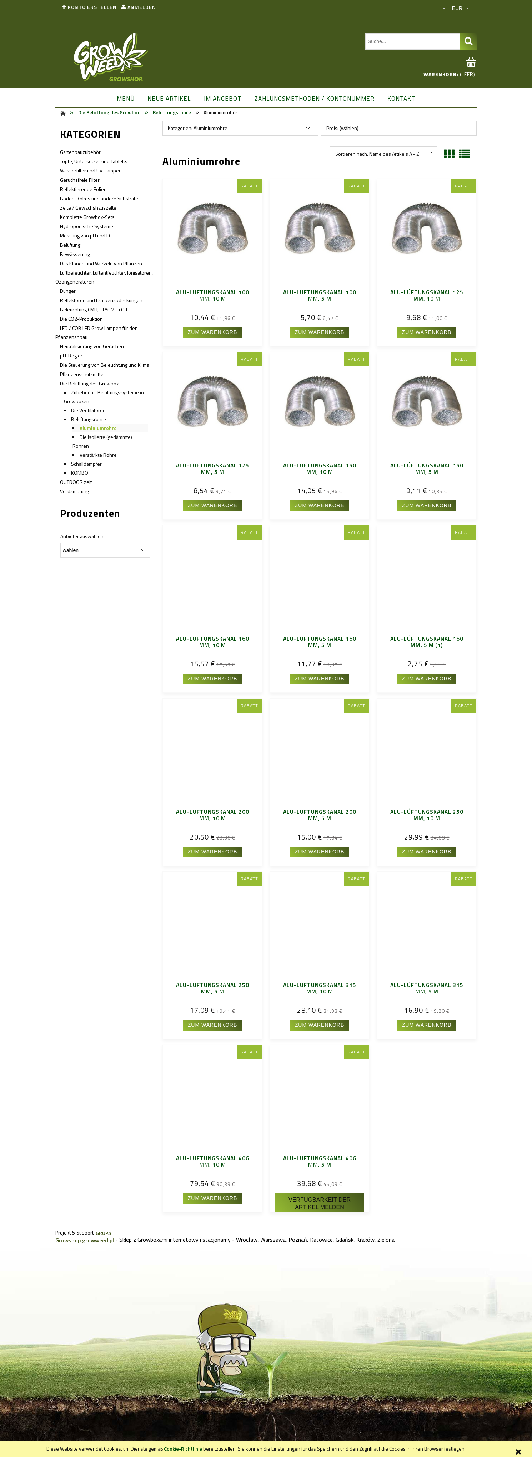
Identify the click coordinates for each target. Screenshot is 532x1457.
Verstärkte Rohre (98, 455)
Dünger (68, 291)
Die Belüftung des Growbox (89, 383)
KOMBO (79, 472)
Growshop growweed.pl (84, 1240)
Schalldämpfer (86, 463)
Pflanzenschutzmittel (82, 374)
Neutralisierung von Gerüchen (92, 346)
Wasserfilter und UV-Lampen (91, 170)
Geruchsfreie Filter (80, 180)
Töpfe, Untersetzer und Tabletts (93, 161)
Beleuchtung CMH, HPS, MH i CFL (94, 309)
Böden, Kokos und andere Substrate (99, 198)
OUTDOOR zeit (76, 482)
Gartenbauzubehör (80, 152)
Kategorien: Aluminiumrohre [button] (197, 128)
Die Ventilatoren (88, 410)
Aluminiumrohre (98, 428)
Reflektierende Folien (83, 189)
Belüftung (70, 245)
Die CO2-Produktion (81, 318)
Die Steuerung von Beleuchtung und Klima (104, 365)
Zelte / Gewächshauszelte (88, 207)
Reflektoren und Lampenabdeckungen (101, 300)
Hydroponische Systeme (86, 226)
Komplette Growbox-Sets (87, 217)
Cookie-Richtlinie (183, 1448)
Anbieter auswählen (82, 536)
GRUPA (103, 1233)
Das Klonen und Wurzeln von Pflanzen (101, 263)
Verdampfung (74, 491)
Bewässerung (75, 254)
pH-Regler (71, 355)
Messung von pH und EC (85, 235)
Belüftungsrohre (88, 419)
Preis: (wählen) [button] (342, 128)
